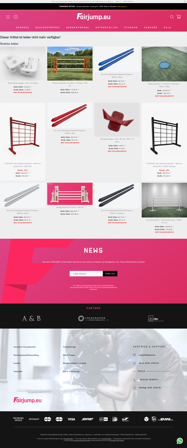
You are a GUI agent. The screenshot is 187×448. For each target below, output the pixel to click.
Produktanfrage (69, 347)
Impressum (88, 434)
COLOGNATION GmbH (116, 440)
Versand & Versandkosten (25, 347)
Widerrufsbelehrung (127, 434)
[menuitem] (22, 28)
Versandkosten (68, 439)
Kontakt (17, 363)
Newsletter (18, 371)
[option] (31, 318)
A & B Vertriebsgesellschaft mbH (80, 440)
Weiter (118, 1)
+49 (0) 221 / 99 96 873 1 (148, 380)
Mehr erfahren (128, 1)
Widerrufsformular (141, 434)
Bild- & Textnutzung (71, 371)
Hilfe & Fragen (69, 355)
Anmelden (110, 274)
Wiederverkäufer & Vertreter (74, 363)
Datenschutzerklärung (109, 287)
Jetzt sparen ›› (122, 6)
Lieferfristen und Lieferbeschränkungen (106, 434)
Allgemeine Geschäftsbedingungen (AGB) (54, 434)
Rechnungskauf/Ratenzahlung (26, 355)
